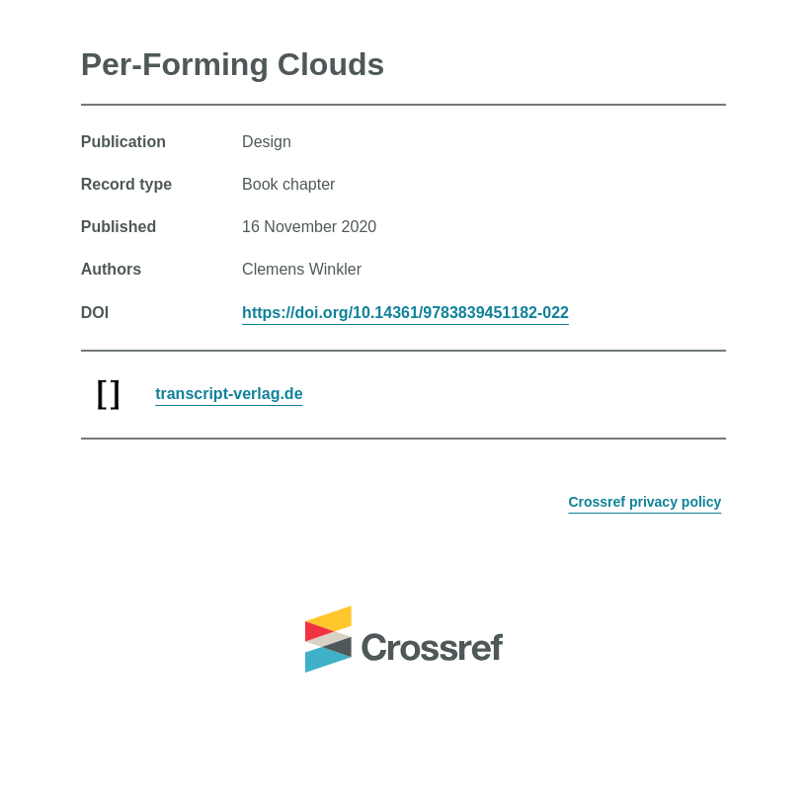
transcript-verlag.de (228, 393)
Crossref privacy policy (644, 502)
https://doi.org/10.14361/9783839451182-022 (405, 312)
